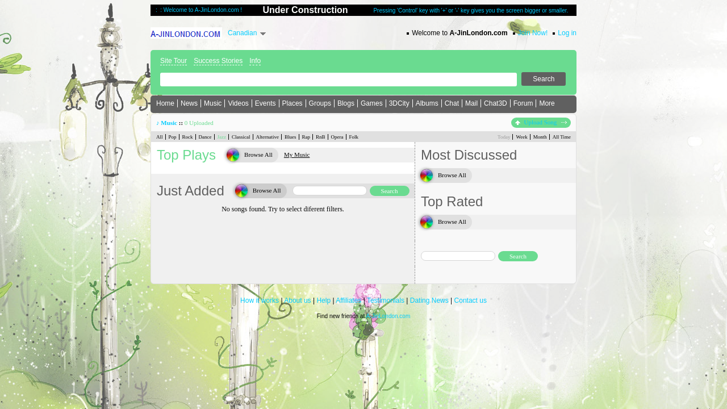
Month (540, 137)
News (189, 103)
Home (165, 103)
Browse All (258, 154)
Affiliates (348, 300)
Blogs (345, 103)
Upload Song (541, 122)
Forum (523, 103)
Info (255, 61)
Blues (290, 137)
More (546, 103)
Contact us (470, 300)
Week (521, 137)
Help (323, 300)
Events (265, 103)
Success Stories (218, 61)
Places (292, 103)
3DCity (399, 103)
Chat (452, 103)
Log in (567, 33)
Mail (471, 103)
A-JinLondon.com (388, 316)
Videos (238, 103)
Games (372, 103)
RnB (320, 137)
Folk (354, 137)
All (159, 137)
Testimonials (385, 300)
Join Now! (533, 33)
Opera (337, 137)
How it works (259, 300)
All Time (562, 137)
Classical (241, 137)
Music (213, 103)
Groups (320, 103)
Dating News (429, 300)
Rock (187, 137)
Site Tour (173, 61)
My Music (297, 154)
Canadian (242, 33)
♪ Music (166, 122)
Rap (306, 137)
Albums (427, 103)
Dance (205, 137)
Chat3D (495, 103)
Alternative (267, 137)
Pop (173, 137)
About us (297, 300)
